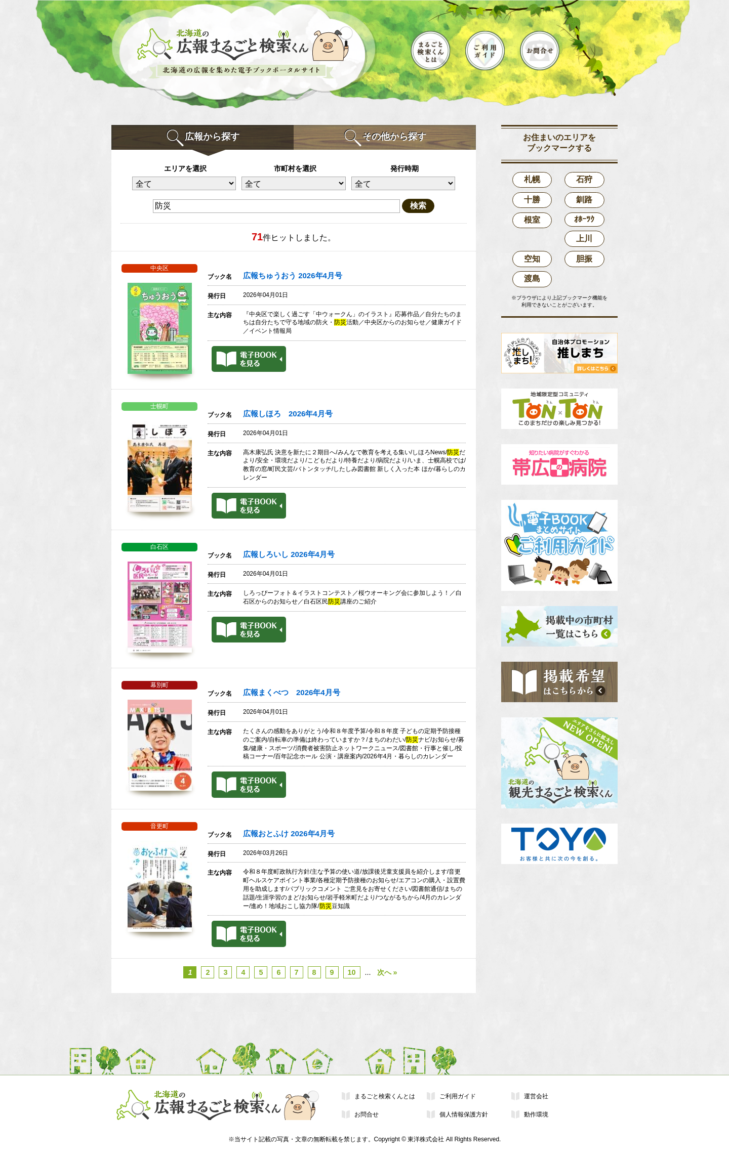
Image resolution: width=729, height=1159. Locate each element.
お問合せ (366, 1114)
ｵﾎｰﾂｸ (584, 219)
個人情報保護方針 (463, 1114)
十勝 (532, 199)
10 (352, 972)
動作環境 (536, 1114)
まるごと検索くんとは (384, 1096)
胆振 (584, 258)
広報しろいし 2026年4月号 (289, 554)
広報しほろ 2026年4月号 (288, 414)
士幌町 (159, 406)
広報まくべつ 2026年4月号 (291, 693)
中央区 (159, 268)
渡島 (532, 278)
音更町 (159, 826)
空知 (532, 258)
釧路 (584, 199)
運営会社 (536, 1096)
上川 (584, 238)
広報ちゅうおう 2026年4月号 (292, 276)
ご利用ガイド (457, 1096)
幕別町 (159, 685)
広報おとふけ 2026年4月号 (289, 834)
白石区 (159, 546)
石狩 (584, 179)
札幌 (532, 179)
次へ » (387, 972)
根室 (532, 220)
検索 (418, 205)
